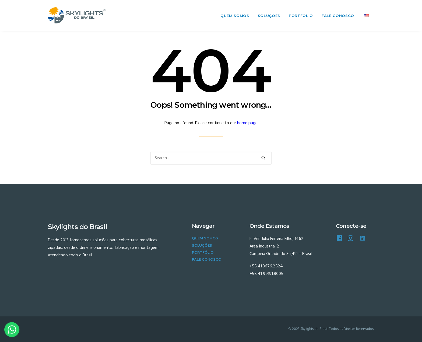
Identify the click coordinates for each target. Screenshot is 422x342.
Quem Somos (234, 15)
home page (247, 123)
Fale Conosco (338, 15)
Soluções (269, 15)
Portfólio (301, 15)
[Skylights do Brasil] (76, 15)
